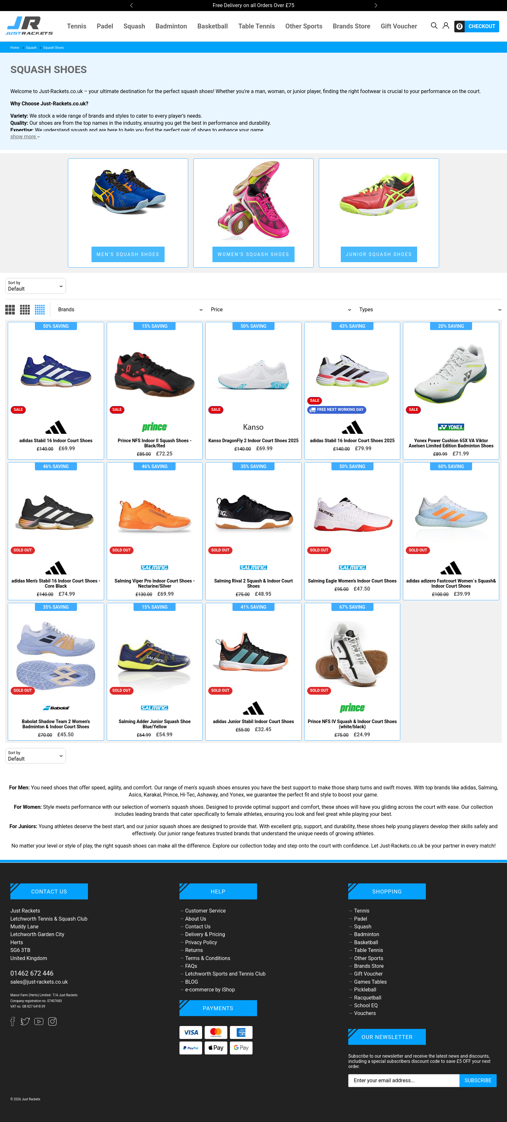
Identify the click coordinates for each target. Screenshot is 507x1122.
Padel (105, 26)
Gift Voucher (399, 26)
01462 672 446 (32, 973)
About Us (195, 919)
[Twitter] (26, 1024)
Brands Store (351, 26)
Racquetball (367, 998)
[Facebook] (15, 1024)
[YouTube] (39, 1024)
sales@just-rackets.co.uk (39, 982)
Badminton (171, 26)
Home (14, 47)
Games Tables (370, 982)
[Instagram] (52, 1024)
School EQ (366, 1005)
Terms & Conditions (208, 958)
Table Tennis (256, 26)
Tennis (76, 26)
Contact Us (198, 927)
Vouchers (365, 1013)
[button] (131, 5)
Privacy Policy (201, 942)
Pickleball (365, 990)
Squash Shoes (51, 47)
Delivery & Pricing (205, 934)
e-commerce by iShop (210, 990)
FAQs (191, 966)
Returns (194, 950)
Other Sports (304, 26)
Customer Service (205, 911)
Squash (134, 26)
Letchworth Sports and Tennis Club (225, 974)
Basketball (213, 26)
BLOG (191, 982)
